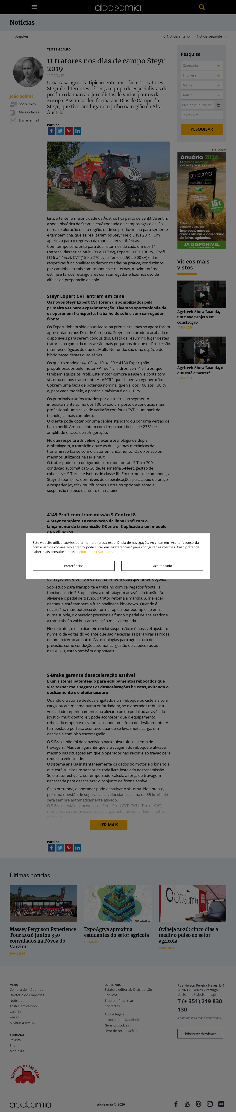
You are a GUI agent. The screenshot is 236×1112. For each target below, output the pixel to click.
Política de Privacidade (94, 552)
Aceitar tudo (162, 566)
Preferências (73, 566)
